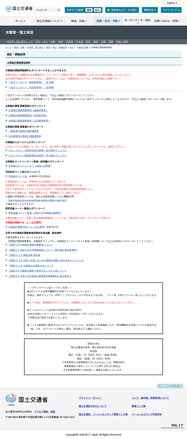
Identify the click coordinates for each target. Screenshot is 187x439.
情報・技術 (122, 41)
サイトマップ (170, 10)
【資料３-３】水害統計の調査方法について (30, 265)
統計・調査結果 (60, 47)
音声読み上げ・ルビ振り (124, 10)
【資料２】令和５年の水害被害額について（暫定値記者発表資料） (43, 250)
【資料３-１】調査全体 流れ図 (24, 255)
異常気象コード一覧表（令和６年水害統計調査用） (35, 213)
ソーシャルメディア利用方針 (147, 414)
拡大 (97, 10)
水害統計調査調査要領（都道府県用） (28, 110)
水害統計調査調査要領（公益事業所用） (29, 121)
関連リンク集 (139, 406)
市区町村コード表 (17, 176)
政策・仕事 (19, 47)
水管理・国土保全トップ (20, 41)
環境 (95, 41)
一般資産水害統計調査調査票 (23, 131)
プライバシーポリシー (90, 398)
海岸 (60, 41)
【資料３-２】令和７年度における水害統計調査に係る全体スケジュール (46, 260)
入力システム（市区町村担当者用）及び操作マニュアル (37, 150)
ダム (45, 41)
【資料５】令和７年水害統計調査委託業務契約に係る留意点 (39, 276)
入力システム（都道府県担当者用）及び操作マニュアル (37, 155)
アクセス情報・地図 (44, 412)
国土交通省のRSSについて (93, 406)
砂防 (53, 41)
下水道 (79, 41)
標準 (89, 10)
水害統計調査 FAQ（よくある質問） (27, 227)
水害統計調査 (82, 47)
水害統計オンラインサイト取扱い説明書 (29, 166)
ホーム (8, 47)
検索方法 (148, 10)
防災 (88, 41)
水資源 (69, 41)
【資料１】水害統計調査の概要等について (30, 245)
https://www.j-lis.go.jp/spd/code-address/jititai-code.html (37, 200)
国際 (111, 41)
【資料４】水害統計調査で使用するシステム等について (37, 271)
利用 (103, 41)
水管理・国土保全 (35, 47)
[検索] (44, 10)
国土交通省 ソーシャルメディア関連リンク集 (103, 414)
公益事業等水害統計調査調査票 (24, 136)
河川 (38, 41)
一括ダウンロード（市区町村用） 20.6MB (31, 87)
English (171, 3)
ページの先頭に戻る (171, 387)
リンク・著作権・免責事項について (150, 398)
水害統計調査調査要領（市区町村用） (28, 115)
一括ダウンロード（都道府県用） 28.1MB (31, 82)
